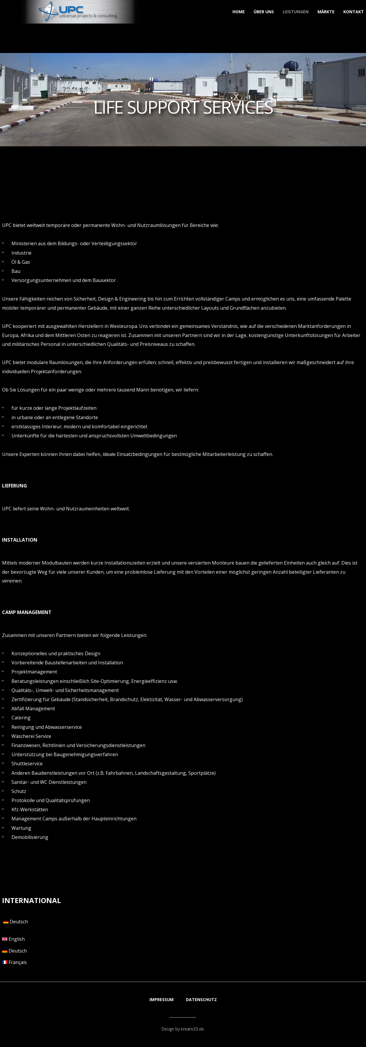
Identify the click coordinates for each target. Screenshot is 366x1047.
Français (14, 962)
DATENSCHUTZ (201, 999)
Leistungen (296, 11)
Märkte (326, 11)
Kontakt (353, 11)
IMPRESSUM (161, 999)
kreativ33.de (192, 1029)
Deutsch (15, 921)
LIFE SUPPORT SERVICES (183, 107)
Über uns (264, 11)
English (13, 939)
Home (238, 11)
